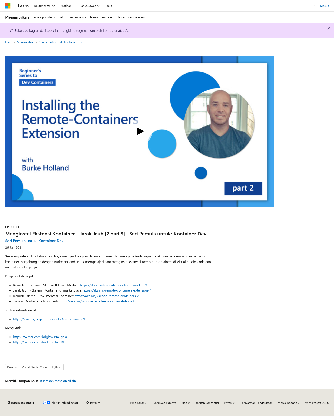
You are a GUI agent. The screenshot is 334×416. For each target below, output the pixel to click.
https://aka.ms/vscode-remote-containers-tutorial (96, 301)
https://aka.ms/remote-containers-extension (115, 290)
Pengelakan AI (139, 403)
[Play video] (139, 131)
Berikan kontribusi (207, 403)
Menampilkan (26, 42)
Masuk (324, 6)
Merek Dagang (287, 403)
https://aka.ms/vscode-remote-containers (105, 295)
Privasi (228, 403)
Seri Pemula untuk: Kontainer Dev (61, 42)
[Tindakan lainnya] (325, 42)
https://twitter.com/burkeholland (37, 342)
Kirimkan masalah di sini (58, 380)
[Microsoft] (8, 6)
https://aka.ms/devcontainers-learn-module (112, 285)
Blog (184, 403)
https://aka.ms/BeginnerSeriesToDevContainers (47, 319)
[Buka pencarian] (314, 6)
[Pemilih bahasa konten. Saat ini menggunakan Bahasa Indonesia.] (20, 402)
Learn (9, 42)
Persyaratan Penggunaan (256, 403)
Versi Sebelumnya (164, 403)
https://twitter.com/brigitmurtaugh (39, 336)
